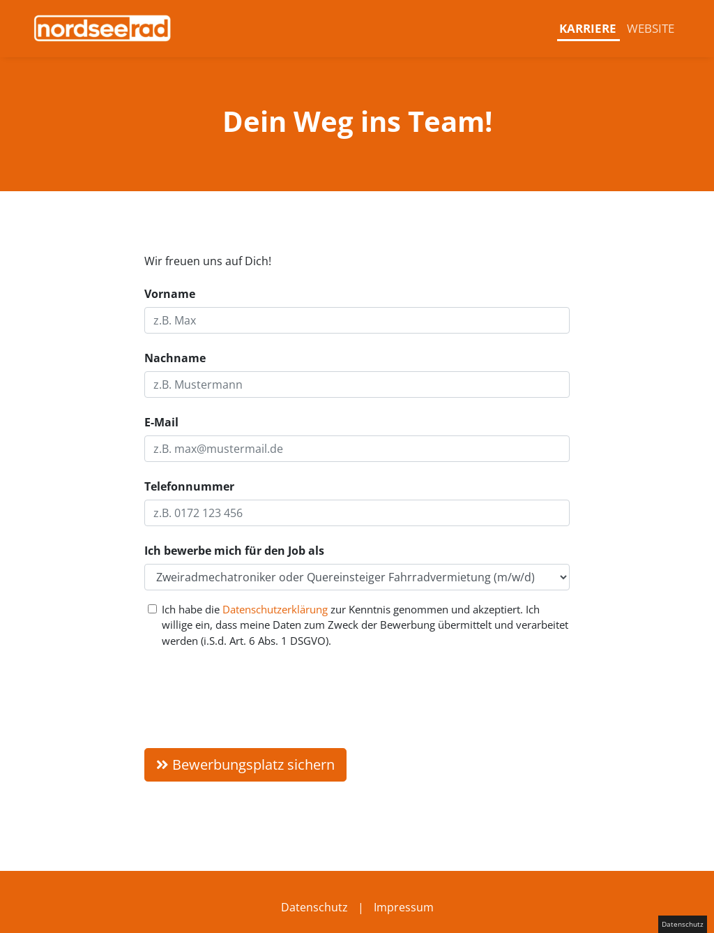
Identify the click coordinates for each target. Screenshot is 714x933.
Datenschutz (314, 907)
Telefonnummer (189, 486)
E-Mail (161, 422)
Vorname (169, 293)
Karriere (587, 28)
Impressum (404, 907)
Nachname (175, 358)
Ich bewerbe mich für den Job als (234, 550)
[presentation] (250, 693)
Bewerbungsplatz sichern (245, 764)
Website (650, 28)
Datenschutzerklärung (275, 609)
